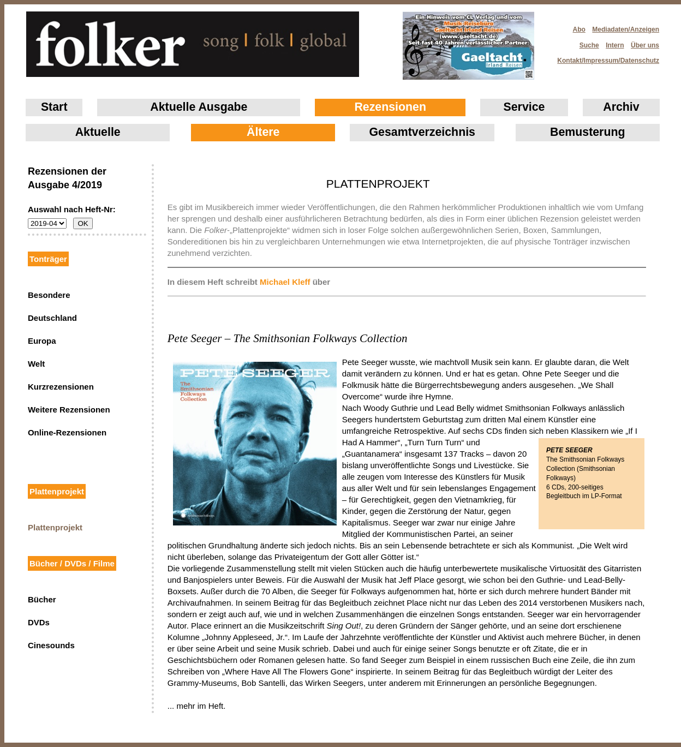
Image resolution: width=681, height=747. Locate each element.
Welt (36, 363)
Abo (579, 29)
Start (54, 106)
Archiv (621, 106)
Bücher (42, 599)
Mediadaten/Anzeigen (625, 29)
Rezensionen (390, 106)
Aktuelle (98, 132)
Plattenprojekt (55, 527)
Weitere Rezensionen (69, 409)
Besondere (49, 295)
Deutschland (52, 317)
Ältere (263, 132)
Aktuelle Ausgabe (198, 106)
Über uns (645, 45)
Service (524, 106)
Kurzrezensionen (61, 386)
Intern (615, 45)
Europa (42, 340)
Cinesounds (51, 645)
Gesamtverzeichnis (422, 132)
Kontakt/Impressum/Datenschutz (604, 57)
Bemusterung (587, 132)
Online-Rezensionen (67, 432)
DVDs (39, 622)
